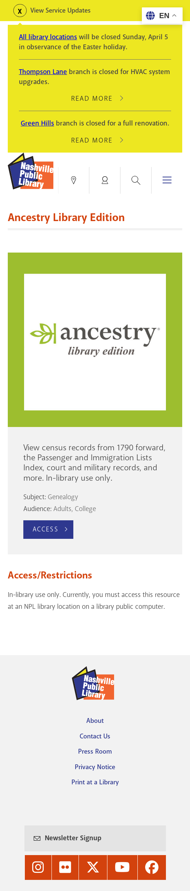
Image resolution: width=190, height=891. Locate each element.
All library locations (48, 37)
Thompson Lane (43, 71)
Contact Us (95, 736)
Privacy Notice (95, 767)
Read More (95, 98)
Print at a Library (95, 782)
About (95, 721)
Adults (62, 508)
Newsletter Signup (73, 838)
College (85, 508)
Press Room (95, 751)
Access (46, 529)
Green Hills (37, 123)
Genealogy (63, 497)
